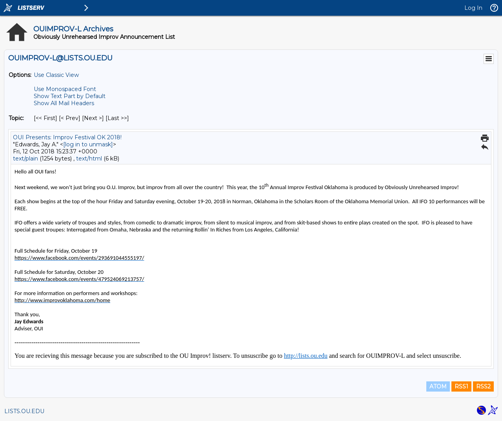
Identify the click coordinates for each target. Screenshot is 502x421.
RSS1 (461, 386)
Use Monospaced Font (65, 89)
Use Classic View (56, 74)
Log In (473, 7)
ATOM (438, 386)
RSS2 (483, 386)
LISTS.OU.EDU (24, 411)
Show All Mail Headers (64, 103)
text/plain (25, 158)
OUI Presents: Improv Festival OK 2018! (67, 137)
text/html (89, 158)
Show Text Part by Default (69, 96)
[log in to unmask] (88, 144)
